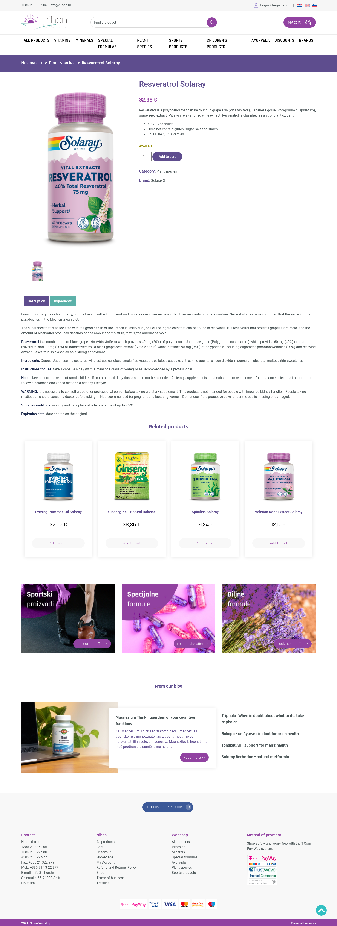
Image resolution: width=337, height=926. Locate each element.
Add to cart (167, 156)
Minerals (84, 40)
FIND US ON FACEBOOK (164, 806)
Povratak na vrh (321, 910)
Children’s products (217, 43)
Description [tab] (36, 300)
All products (106, 840)
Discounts (284, 40)
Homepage (105, 856)
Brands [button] (306, 40)
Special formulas (107, 43)
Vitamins (62, 40)
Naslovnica (31, 63)
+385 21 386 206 (34, 5)
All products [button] (36, 40)
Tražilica (103, 882)
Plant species (144, 43)
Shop (100, 871)
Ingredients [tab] (63, 300)
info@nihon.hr (60, 5)
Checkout (104, 851)
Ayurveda (260, 40)
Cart (100, 846)
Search (212, 22)
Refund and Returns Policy (117, 866)
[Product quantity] (145, 156)
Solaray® (158, 180)
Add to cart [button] (58, 542)
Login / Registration (275, 5)
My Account (106, 861)
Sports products (178, 43)
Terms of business (110, 876)
